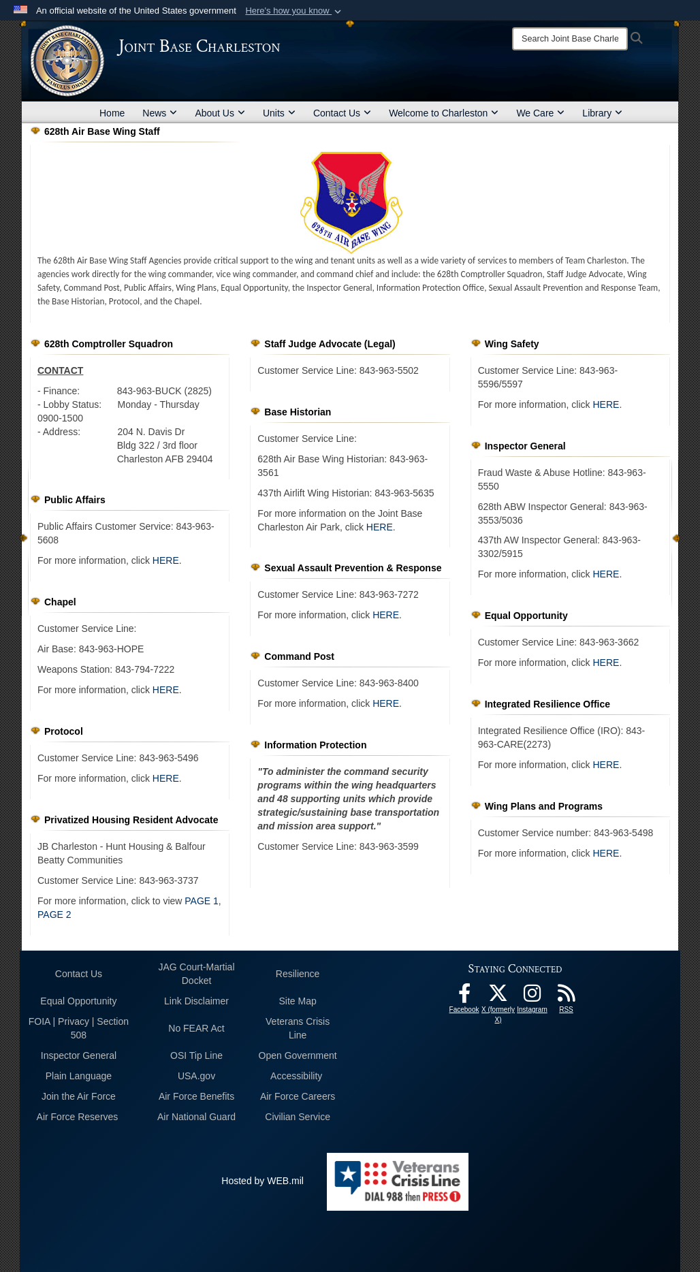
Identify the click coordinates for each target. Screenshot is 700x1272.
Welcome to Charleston (443, 113)
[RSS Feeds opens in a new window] (567, 996)
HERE (166, 560)
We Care (540, 113)
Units (279, 113)
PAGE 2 (54, 914)
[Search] (570, 38)
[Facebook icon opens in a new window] (464, 996)
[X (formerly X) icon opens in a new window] (498, 996)
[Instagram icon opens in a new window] (532, 996)
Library (602, 113)
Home (112, 113)
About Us (220, 113)
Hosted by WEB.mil (262, 1180)
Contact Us (342, 113)
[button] (294, 11)
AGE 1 (205, 900)
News (159, 113)
